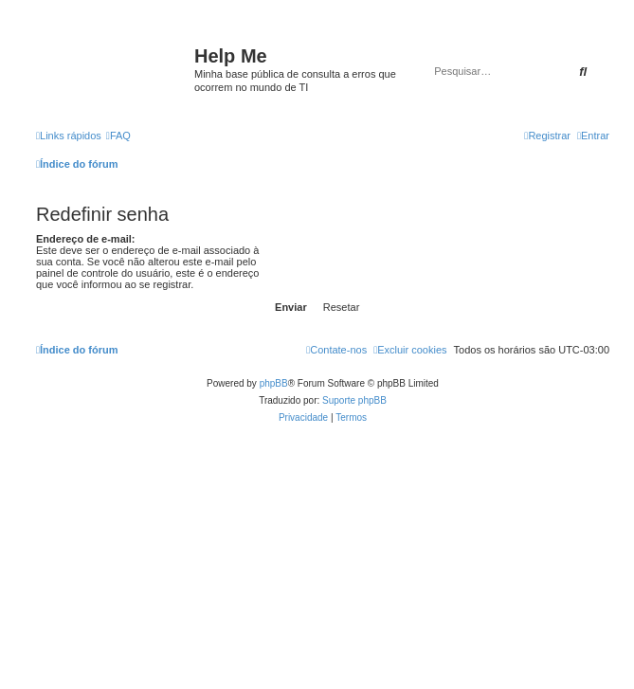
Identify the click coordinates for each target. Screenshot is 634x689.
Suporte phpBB (354, 400)
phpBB (274, 383)
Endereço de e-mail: (86, 239)
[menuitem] (118, 135)
